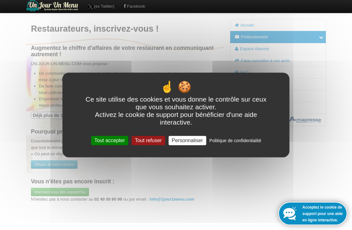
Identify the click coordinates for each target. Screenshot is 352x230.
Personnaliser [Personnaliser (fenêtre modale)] (187, 140)
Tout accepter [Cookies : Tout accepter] (109, 140)
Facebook (134, 6)
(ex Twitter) (101, 6)
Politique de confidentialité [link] (235, 140)
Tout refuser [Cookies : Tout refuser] (148, 140)
